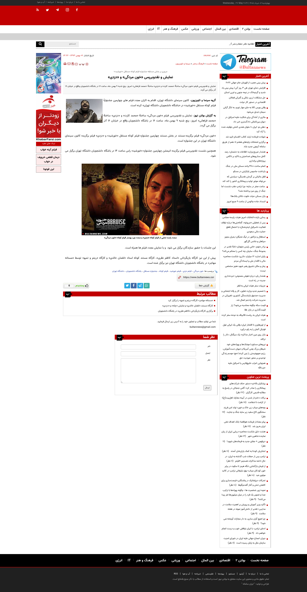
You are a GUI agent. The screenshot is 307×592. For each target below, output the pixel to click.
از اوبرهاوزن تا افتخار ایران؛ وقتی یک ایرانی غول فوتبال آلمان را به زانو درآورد (244, 327)
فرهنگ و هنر (198, 63)
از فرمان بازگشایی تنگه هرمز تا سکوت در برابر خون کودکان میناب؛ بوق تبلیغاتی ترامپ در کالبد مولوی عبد (243, 471)
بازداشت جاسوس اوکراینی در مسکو (249, 171)
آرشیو (241, 574)
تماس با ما (80, 2)
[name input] (158, 346)
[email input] (158, 353)
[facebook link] (134, 285)
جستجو (232, 574)
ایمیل (207, 353)
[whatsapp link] (147, 285)
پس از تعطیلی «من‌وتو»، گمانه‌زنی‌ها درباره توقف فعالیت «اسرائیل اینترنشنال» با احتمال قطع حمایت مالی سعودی (243, 227)
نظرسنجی (209, 574)
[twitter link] (127, 285)
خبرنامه (51, 2)
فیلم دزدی (187, 271)
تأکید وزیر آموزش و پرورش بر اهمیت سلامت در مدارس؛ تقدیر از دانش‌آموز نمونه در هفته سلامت (243, 509)
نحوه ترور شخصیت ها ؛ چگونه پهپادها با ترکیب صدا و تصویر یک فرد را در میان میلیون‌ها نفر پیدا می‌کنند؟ (243, 495)
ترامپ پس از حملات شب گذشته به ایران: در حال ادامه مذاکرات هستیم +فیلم (245, 459)
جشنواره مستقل (150, 271)
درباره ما (69, 2)
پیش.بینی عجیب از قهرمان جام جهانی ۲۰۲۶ (245, 82)
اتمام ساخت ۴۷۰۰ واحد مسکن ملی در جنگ (245, 166)
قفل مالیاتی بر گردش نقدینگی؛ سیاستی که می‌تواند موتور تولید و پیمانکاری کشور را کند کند (243, 179)
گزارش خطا (206, 285)
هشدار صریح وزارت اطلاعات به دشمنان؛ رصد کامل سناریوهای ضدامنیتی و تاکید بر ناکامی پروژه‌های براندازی (245, 156)
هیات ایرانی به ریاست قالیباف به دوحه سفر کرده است (243, 317)
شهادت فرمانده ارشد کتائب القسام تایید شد (245, 137)
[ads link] (245, 62)
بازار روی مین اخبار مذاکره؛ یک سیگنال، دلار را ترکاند (244, 337)
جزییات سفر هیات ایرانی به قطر (251, 286)
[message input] (158, 370)
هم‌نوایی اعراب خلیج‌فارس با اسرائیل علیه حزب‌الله (246, 365)
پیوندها (60, 2)
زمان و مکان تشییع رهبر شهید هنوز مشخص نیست (245, 269)
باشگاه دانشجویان (133, 271)
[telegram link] (140, 285)
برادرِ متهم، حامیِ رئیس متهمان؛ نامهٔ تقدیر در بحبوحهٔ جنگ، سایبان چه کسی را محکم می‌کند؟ (243, 249)
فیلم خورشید (175, 271)
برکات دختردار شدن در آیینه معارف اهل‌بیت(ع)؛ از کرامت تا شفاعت (243, 400)
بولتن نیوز (199, 115)
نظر (208, 360)
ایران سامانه (248, 584)
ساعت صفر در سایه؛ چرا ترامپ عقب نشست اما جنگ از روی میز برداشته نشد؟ (243, 189)
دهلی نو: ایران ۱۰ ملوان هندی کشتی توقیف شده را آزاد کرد (243, 129)
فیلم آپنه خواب (48, 150)
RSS (176, 574)
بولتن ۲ (246, 29)
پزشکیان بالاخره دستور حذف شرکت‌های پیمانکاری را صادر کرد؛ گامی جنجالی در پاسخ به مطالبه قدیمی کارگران (243, 388)
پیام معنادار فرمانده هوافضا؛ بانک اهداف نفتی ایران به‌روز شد (244, 424)
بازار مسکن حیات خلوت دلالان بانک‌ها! (247, 196)
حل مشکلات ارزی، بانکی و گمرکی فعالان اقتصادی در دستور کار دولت (247, 100)
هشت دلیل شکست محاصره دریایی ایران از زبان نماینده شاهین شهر (243, 434)
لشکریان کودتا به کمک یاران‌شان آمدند (243, 451)
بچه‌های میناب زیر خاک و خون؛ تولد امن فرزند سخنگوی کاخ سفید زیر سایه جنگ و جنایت (243, 412)
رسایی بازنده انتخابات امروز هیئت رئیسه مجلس (243, 217)
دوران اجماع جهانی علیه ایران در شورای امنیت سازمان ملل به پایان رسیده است (244, 541)
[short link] (198, 277)
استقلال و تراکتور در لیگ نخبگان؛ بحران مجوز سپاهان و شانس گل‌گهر (244, 239)
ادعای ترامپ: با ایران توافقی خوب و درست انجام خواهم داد (243, 531)
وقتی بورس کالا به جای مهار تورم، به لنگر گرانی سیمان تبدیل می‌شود (244, 110)
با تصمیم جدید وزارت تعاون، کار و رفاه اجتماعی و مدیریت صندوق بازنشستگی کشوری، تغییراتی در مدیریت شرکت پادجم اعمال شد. (243, 295)
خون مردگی (198, 271)
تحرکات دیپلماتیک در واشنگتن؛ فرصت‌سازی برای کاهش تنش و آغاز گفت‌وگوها (243, 483)
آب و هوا (41, 2)
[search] (40, 44)
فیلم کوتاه (163, 271)
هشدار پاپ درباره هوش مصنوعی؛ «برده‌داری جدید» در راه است (245, 278)
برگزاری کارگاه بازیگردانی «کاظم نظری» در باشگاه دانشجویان (185, 311)
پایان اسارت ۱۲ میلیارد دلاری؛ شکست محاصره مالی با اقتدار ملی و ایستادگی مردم (244, 259)
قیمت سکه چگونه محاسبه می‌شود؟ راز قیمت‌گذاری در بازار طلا (248, 308)
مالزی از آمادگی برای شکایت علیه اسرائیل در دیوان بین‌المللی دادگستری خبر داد (245, 120)
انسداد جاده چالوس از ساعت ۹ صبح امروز (246, 201)
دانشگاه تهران (118, 271)
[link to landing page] (251, 15)
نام (209, 346)
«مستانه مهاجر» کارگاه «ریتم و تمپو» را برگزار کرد (190, 300)
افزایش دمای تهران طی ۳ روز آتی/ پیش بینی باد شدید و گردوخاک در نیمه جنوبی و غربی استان (243, 90)
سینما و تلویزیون (183, 63)
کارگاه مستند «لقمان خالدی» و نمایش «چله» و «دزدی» (187, 306)
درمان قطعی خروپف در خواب (49, 159)
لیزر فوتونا (48, 169)
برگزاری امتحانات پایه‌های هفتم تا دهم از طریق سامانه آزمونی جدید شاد (243, 144)
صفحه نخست (261, 29)
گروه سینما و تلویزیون (203, 100)
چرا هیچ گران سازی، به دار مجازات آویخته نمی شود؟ (244, 521)
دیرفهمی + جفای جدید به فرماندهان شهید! (244, 444)
